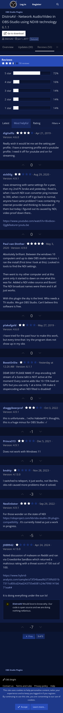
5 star (8, 73)
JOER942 (8, 545)
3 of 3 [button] (40, 636)
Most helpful (21, 123)
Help (52, 685)
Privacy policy (41, 685)
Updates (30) (25, 47)
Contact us (8, 685)
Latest (5, 123)
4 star (8, 82)
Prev (29, 636)
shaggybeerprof (13, 408)
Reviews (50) (44, 47)
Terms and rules (24, 685)
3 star (8, 90)
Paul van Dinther (14, 243)
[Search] (57, 4)
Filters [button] (55, 123)
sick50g (7, 174)
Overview (7, 47)
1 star (8, 108)
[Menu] (5, 4)
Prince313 (9, 441)
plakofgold (9, 325)
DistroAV (9, 38)
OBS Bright (9, 679)
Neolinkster (10, 503)
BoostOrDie (10, 362)
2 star (8, 99)
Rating (36, 123)
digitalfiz (8, 133)
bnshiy (7, 470)
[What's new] (48, 4)
